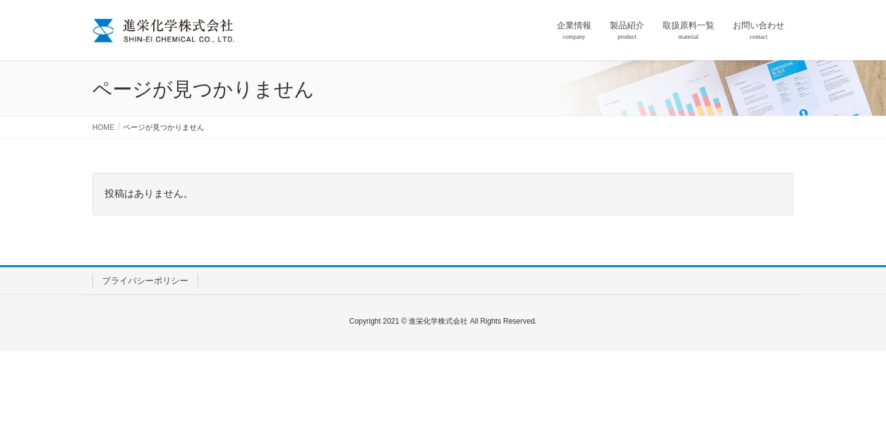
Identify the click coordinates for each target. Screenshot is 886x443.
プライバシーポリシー (145, 280)
